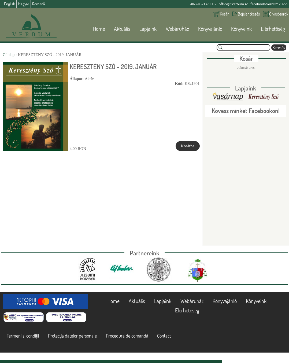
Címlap (8, 54)
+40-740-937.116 (202, 4)
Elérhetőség (273, 28)
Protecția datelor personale (72, 336)
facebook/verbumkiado (268, 4)
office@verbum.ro (234, 4)
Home (99, 28)
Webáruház (177, 28)
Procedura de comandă (127, 336)
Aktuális (122, 28)
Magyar (23, 3)
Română (38, 3)
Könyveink (241, 28)
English (9, 3)
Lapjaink (148, 28)
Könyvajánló (210, 28)
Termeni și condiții (23, 336)
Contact (164, 336)
